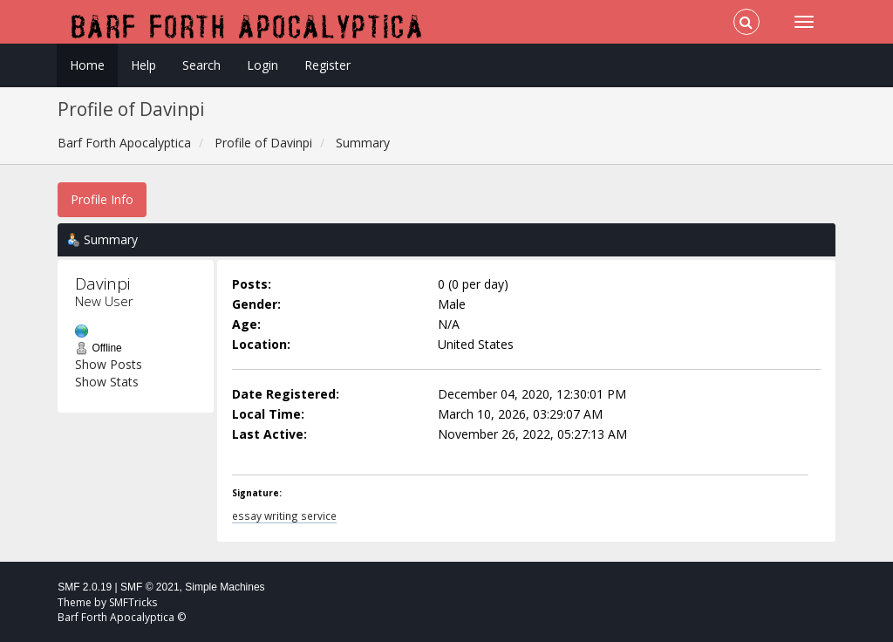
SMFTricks (133, 602)
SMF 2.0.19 (85, 587)
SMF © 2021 (150, 587)
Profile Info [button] (102, 199)
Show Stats (107, 381)
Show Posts (108, 364)
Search (201, 65)
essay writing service (284, 515)
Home (87, 65)
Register (327, 65)
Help (143, 65)
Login (262, 65)
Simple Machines (224, 587)
